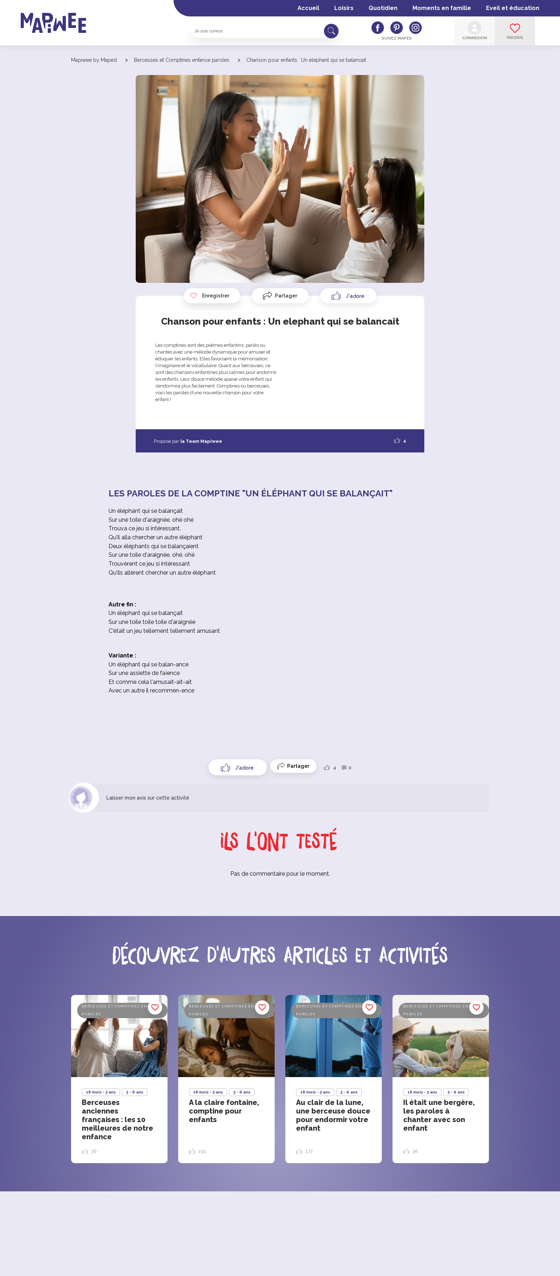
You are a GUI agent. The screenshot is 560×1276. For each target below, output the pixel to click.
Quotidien (383, 8)
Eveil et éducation (512, 8)
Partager (286, 296)
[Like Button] (348, 295)
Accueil (308, 8)
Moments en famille (441, 8)
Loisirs (344, 8)
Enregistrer (209, 295)
